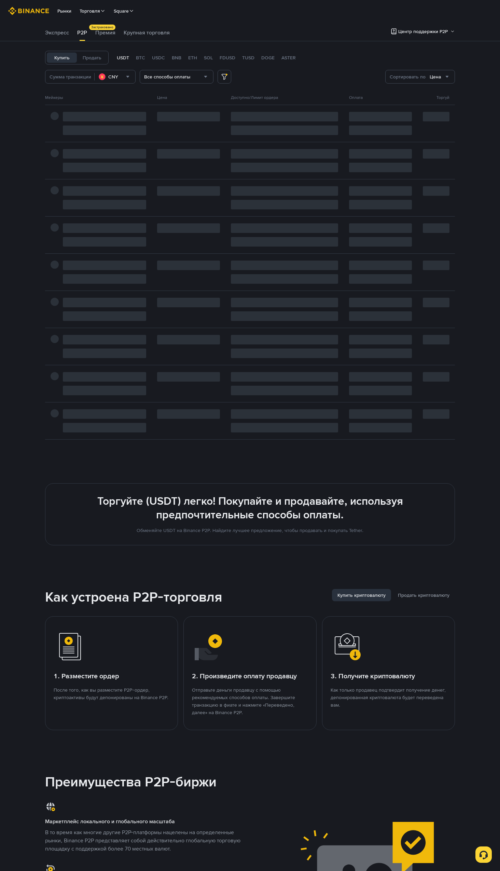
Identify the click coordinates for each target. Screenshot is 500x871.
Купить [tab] (62, 58)
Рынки (64, 11)
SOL (208, 58)
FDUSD (227, 58)
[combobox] (115, 76)
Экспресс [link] (57, 32)
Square (124, 11)
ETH (192, 58)
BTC (140, 58)
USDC (158, 58)
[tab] (57, 33)
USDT (123, 58)
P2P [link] (82, 32)
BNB (176, 58)
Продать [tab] (92, 58)
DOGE (268, 58)
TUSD (248, 58)
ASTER (288, 58)
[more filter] (224, 77)
